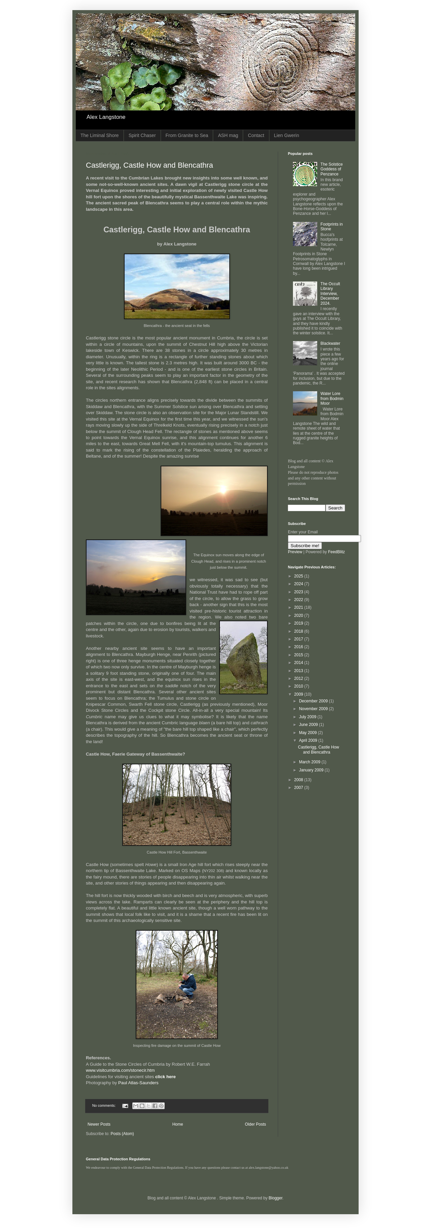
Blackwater (330, 343)
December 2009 (314, 701)
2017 (299, 639)
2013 (299, 670)
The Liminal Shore (99, 135)
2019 (299, 623)
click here (165, 1076)
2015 (299, 655)
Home (177, 1124)
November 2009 (314, 708)
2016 (299, 646)
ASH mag (228, 135)
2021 (299, 607)
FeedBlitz (336, 552)
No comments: (104, 1105)
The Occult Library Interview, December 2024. (330, 293)
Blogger (276, 1198)
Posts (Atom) (122, 1133)
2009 (299, 694)
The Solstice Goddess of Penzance (332, 169)
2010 (299, 686)
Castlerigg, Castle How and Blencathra (149, 165)
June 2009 (309, 724)
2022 (299, 599)
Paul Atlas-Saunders (137, 1082)
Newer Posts (99, 1124)
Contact (256, 135)
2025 (299, 576)
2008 (299, 779)
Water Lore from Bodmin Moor (332, 398)
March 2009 (310, 762)
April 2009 (308, 740)
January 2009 (312, 770)
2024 (299, 584)
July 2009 (308, 717)
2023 (299, 592)
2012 (299, 678)
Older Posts (255, 1124)
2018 (299, 631)
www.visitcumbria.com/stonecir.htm (120, 1070)
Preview (295, 552)
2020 (299, 615)
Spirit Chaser (142, 135)
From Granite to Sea (187, 135)
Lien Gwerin (286, 135)
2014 (299, 662)
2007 (299, 787)
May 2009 (308, 732)
